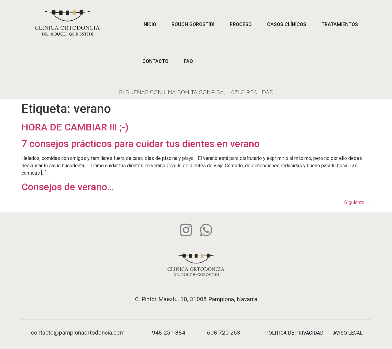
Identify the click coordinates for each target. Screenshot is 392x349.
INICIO (149, 24)
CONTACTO (155, 61)
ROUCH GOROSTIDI (193, 24)
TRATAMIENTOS (340, 24)
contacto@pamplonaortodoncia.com (78, 332)
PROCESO (241, 24)
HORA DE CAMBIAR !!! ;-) (75, 127)
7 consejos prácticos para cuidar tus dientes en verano (140, 143)
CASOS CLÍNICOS (286, 24)
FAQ (188, 61)
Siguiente (357, 202)
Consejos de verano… (67, 187)
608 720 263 (223, 332)
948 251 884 (168, 332)
